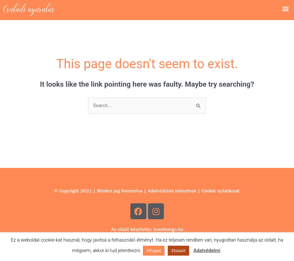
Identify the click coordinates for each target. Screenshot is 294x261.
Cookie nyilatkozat (221, 191)
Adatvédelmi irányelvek (172, 191)
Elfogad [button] (154, 250)
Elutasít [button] (178, 250)
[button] (285, 8)
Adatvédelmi (207, 250)
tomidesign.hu (168, 229)
